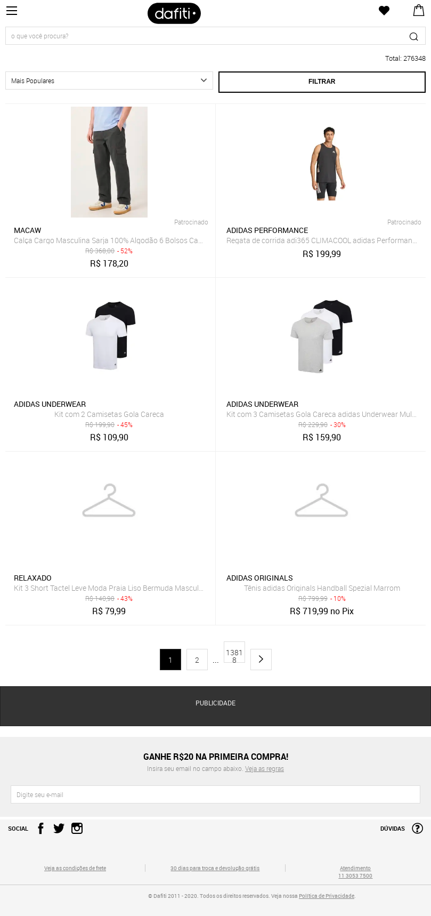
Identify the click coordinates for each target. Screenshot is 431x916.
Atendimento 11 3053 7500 (355, 871)
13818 (234, 655)
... (216, 660)
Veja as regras (264, 768)
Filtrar (321, 81)
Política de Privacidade (326, 895)
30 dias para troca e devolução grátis (214, 868)
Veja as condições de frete (75, 868)
